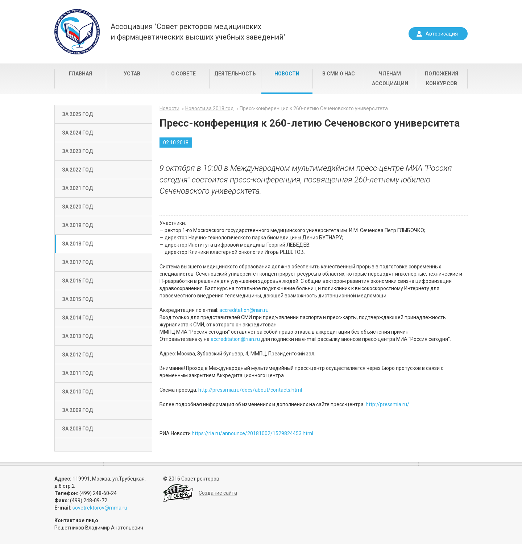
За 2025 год (77, 114)
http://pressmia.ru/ (387, 404)
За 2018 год (77, 244)
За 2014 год (77, 318)
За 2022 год (77, 170)
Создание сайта (218, 493)
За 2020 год (77, 207)
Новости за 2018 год (209, 108)
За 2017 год (77, 262)
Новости (286, 74)
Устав (132, 74)
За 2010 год (77, 392)
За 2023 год (77, 151)
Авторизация (442, 34)
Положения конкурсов (441, 78)
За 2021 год (77, 188)
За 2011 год (77, 373)
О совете (183, 74)
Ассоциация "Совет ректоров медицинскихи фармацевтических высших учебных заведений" (198, 31)
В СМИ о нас (338, 74)
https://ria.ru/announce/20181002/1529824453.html (252, 433)
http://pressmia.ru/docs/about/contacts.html (250, 390)
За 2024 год (77, 133)
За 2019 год (77, 225)
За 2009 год (77, 410)
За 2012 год (77, 355)
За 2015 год (77, 299)
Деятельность (235, 74)
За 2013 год (77, 336)
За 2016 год (77, 281)
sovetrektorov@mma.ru (99, 508)
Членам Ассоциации (390, 78)
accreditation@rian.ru (244, 310)
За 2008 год (77, 429)
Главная (80, 74)
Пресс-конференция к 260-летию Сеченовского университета (314, 108)
